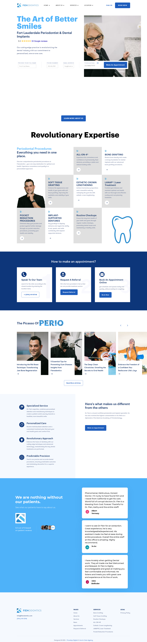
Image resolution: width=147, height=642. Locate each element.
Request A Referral (80, 628)
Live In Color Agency (86, 640)
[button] (47, 5)
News (75, 622)
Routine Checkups (99, 619)
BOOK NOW (122, 5)
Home (75, 613)
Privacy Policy (125, 613)
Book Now (105, 295)
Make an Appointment (95, 428)
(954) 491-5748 (22, 619)
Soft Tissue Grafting (100, 616)
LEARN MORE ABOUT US (73, 118)
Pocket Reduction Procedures (103, 632)
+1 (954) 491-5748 (30, 295)
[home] (28, 5)
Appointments (78, 625)
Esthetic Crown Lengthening (102, 625)
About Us (76, 616)
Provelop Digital (72, 640)
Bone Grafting (98, 613)
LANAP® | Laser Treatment (102, 628)
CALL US (109, 5)
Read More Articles (73, 383)
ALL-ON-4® (97, 622)
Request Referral (69, 292)
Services (76, 619)
